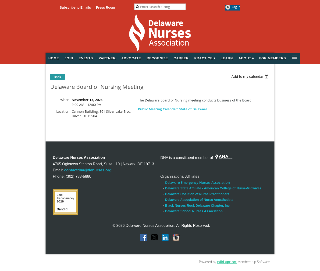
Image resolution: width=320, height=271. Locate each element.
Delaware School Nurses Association (194, 211)
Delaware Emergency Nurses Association (197, 182)
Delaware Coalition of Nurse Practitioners (197, 194)
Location (62, 111)
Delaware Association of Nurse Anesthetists (199, 200)
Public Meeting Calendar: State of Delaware (172, 109)
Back (57, 77)
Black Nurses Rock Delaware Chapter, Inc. (198, 205)
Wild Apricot (227, 262)
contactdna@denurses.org (87, 170)
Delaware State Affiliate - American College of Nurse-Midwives (213, 188)
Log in (236, 7)
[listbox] (250, 76)
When (64, 100)
